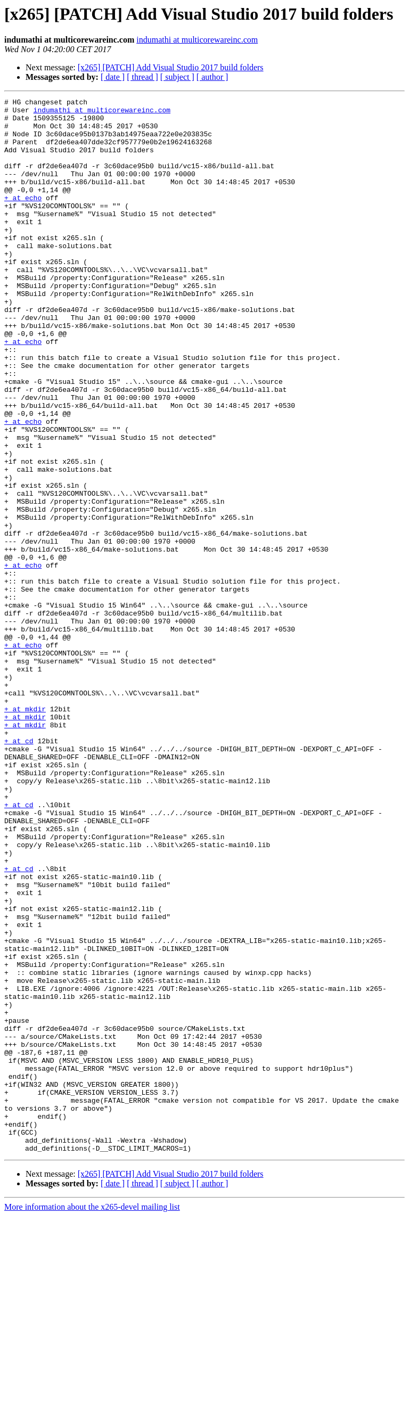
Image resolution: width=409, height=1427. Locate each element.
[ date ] (113, 76)
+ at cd (19, 870)
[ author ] (212, 76)
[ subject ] (177, 76)
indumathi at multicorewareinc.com (197, 39)
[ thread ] (142, 76)
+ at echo (23, 218)
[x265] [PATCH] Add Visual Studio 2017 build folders (171, 67)
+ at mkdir (25, 831)
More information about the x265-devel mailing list (92, 1417)
